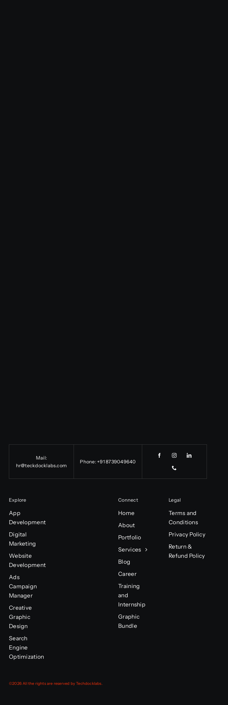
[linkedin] (189, 455)
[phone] (174, 468)
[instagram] (174, 455)
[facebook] (160, 455)
